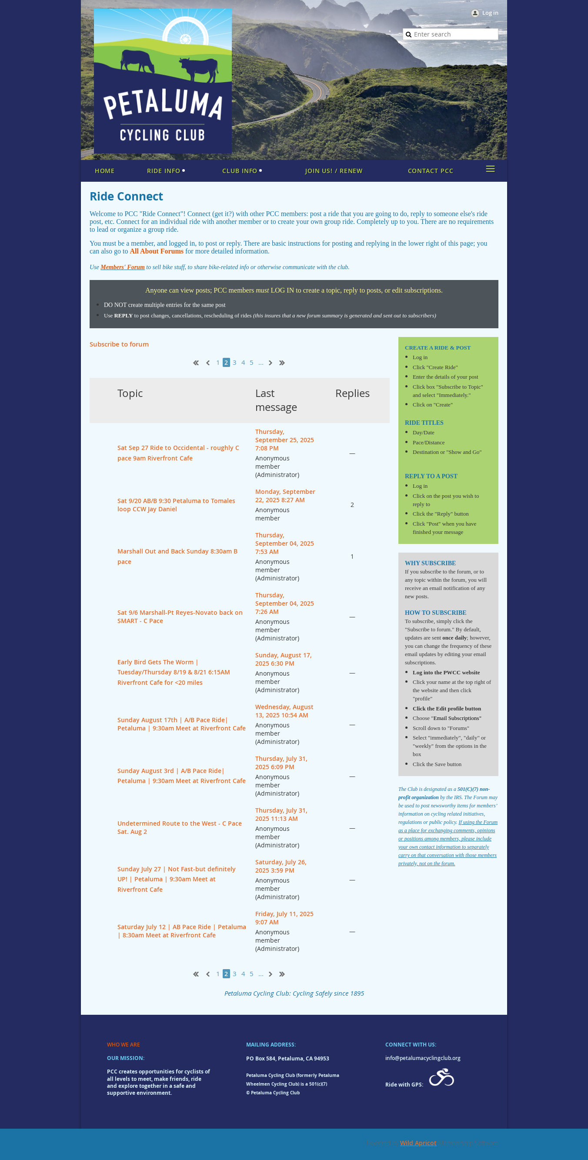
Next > (272, 361)
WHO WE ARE (123, 1044)
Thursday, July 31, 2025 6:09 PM (281, 762)
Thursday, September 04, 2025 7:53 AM (284, 543)
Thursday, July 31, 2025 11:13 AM (281, 814)
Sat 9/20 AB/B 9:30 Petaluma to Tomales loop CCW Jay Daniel (176, 505)
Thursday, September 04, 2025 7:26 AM (284, 603)
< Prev (207, 361)
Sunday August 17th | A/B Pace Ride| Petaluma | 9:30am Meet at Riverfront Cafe (181, 724)
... (261, 362)
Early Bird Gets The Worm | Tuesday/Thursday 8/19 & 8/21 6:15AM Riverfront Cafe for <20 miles (173, 672)
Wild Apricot (418, 1143)
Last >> (285, 361)
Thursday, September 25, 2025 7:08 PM (284, 439)
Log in (490, 13)
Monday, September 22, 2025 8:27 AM (285, 495)
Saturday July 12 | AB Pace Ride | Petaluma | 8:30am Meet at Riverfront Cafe (181, 931)
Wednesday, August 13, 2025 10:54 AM (284, 711)
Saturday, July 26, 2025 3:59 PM (281, 866)
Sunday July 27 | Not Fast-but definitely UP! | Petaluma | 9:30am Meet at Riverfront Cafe (176, 879)
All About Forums (157, 251)
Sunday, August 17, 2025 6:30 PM (283, 659)
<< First (194, 361)
